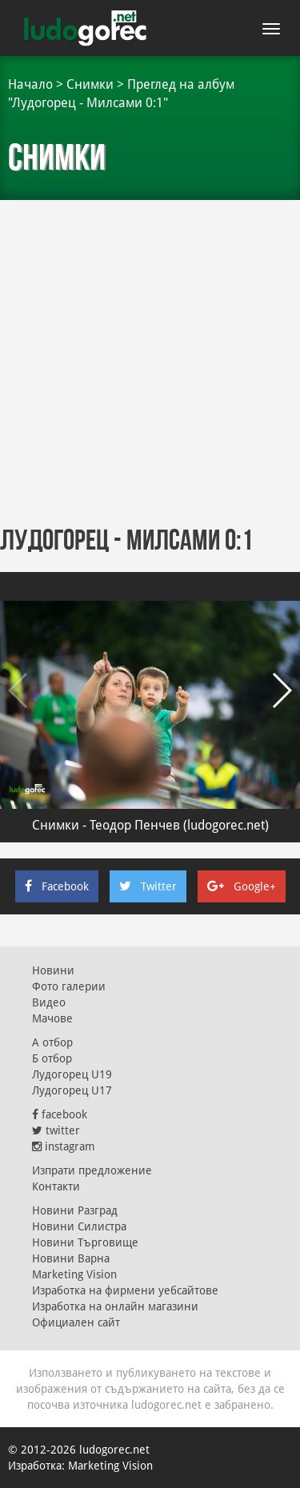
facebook (59, 1114)
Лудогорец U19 (72, 1074)
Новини (53, 970)
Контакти (56, 1186)
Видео (49, 1002)
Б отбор (52, 1058)
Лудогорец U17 (72, 1090)
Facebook (57, 886)
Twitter (148, 886)
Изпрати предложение (92, 1170)
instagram (63, 1146)
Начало (30, 84)
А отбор (52, 1042)
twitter (56, 1130)
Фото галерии (69, 986)
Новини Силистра (79, 1226)
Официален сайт (76, 1322)
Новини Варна (71, 1258)
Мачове (52, 1018)
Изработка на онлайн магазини (115, 1306)
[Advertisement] (150, 358)
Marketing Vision (74, 1274)
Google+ (241, 886)
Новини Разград (75, 1210)
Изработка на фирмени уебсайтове (125, 1290)
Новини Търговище (85, 1242)
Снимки (90, 84)
